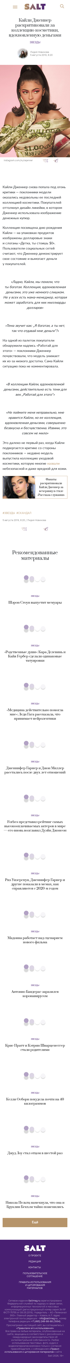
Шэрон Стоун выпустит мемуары (35, 602)
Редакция (35, 1261)
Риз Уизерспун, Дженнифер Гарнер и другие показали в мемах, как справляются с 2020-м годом (35, 884)
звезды (9, 513)
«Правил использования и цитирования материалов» (31, 1350)
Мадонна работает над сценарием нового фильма (35, 940)
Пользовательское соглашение (35, 1275)
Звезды (35, 42)
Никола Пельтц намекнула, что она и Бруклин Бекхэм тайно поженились (35, 1205)
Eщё (35, 1222)
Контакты (34, 1267)
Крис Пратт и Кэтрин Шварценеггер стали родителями (35, 1047)
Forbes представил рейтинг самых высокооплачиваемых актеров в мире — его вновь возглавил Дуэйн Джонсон (35, 826)
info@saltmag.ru (48, 1318)
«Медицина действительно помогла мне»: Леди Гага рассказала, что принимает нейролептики (35, 714)
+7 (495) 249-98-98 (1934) (45, 1321)
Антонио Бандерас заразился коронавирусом (35, 994)
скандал (24, 513)
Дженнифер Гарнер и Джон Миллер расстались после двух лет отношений (35, 770)
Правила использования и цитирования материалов (35, 1285)
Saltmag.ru (34, 1300)
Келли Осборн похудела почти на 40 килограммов (35, 1101)
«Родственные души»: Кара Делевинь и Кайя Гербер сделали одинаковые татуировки (35, 656)
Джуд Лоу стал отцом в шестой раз (35, 1153)
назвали (53, 463)
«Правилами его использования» (35, 1328)
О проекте (34, 1255)
